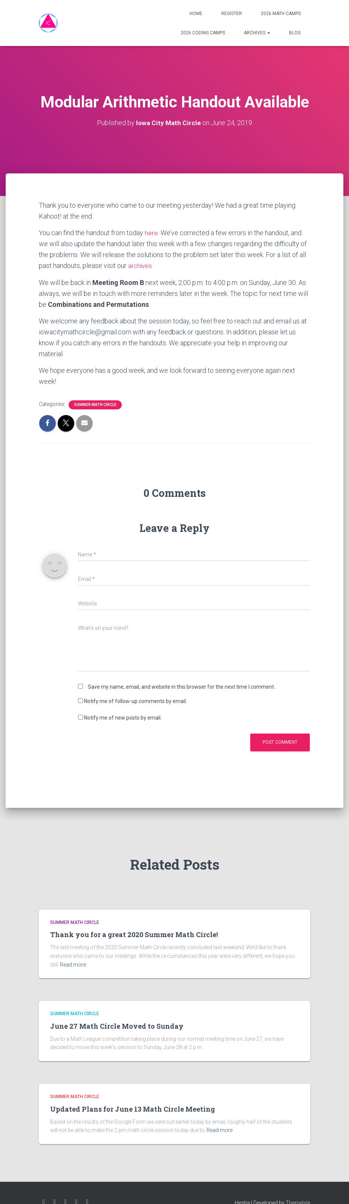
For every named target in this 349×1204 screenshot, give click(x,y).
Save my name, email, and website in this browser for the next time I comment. (181, 687)
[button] (268, 32)
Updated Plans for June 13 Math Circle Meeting (132, 1109)
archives (140, 266)
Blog (295, 32)
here (151, 233)
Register (231, 13)
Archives (257, 32)
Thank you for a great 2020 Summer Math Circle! (134, 934)
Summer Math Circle (95, 405)
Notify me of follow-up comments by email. (135, 701)
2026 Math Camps (281, 13)
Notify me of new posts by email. (123, 718)
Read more (73, 965)
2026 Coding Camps (203, 32)
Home (196, 13)
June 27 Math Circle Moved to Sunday (117, 1026)
